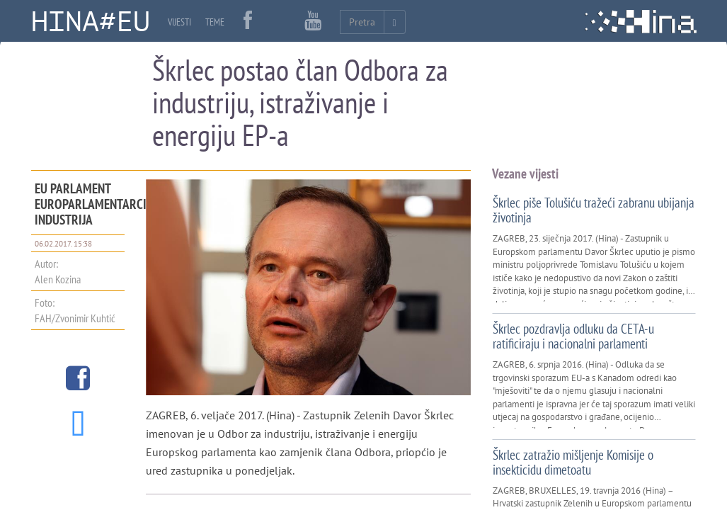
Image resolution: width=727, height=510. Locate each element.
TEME (214, 22)
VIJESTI (179, 22)
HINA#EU (90, 22)
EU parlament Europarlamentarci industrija (91, 204)
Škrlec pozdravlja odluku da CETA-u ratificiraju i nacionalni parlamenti (573, 336)
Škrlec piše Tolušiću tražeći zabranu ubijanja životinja (593, 210)
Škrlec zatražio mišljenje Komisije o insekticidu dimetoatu (573, 462)
